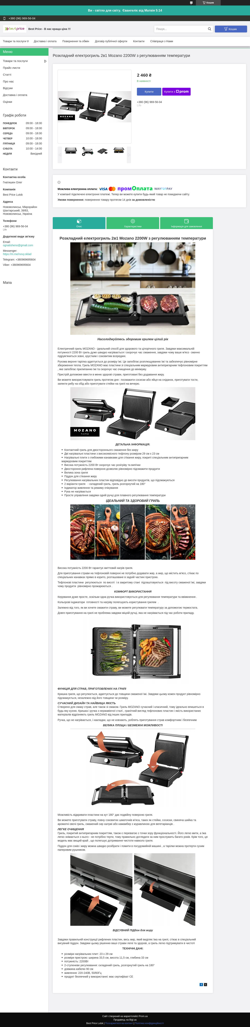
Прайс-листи (11, 67)
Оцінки (7, 101)
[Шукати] (209, 29)
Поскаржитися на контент (119, 1023)
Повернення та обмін (75, 41)
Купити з (176, 91)
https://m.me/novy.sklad (17, 254)
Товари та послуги (14, 41)
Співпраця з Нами (161, 41)
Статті (7, 74)
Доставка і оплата (45, 41)
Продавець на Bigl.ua (125, 1019)
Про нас (8, 81)
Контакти (138, 41)
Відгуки (8, 88)
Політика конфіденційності (149, 1023)
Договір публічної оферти (111, 41)
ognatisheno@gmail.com (18, 245)
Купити (149, 91)
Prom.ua (143, 1016)
